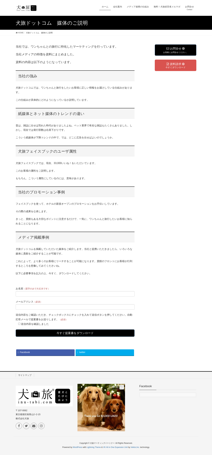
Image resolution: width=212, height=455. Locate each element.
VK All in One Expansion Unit (115, 447)
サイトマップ (25, 375)
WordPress (77, 447)
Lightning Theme (94, 447)
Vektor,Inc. (135, 447)
